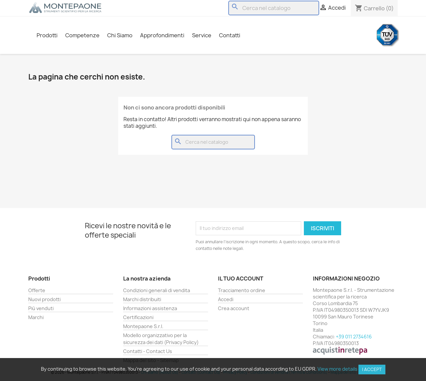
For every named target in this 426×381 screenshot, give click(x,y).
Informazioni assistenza (150, 308)
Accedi (225, 299)
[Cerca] (273, 8)
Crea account (233, 308)
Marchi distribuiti (142, 299)
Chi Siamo (119, 35)
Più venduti (41, 308)
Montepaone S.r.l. (143, 326)
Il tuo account (240, 278)
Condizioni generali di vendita (156, 290)
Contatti (229, 35)
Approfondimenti (162, 35)
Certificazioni (138, 317)
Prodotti (47, 35)
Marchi (36, 317)
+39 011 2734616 (354, 336)
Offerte (36, 290)
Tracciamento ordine (241, 290)
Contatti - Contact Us (147, 351)
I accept (372, 369)
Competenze (82, 35)
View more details (337, 369)
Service (201, 35)
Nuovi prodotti (44, 299)
